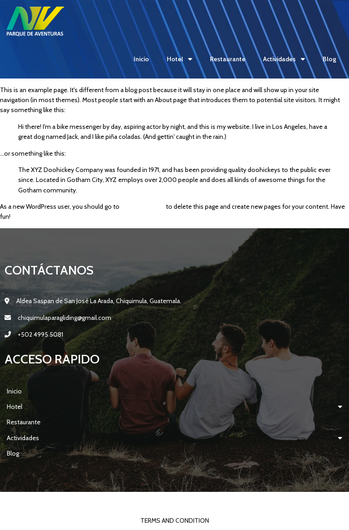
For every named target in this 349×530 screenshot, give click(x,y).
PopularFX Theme (236, 501)
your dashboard (143, 206)
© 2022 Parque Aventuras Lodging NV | (147, 501)
